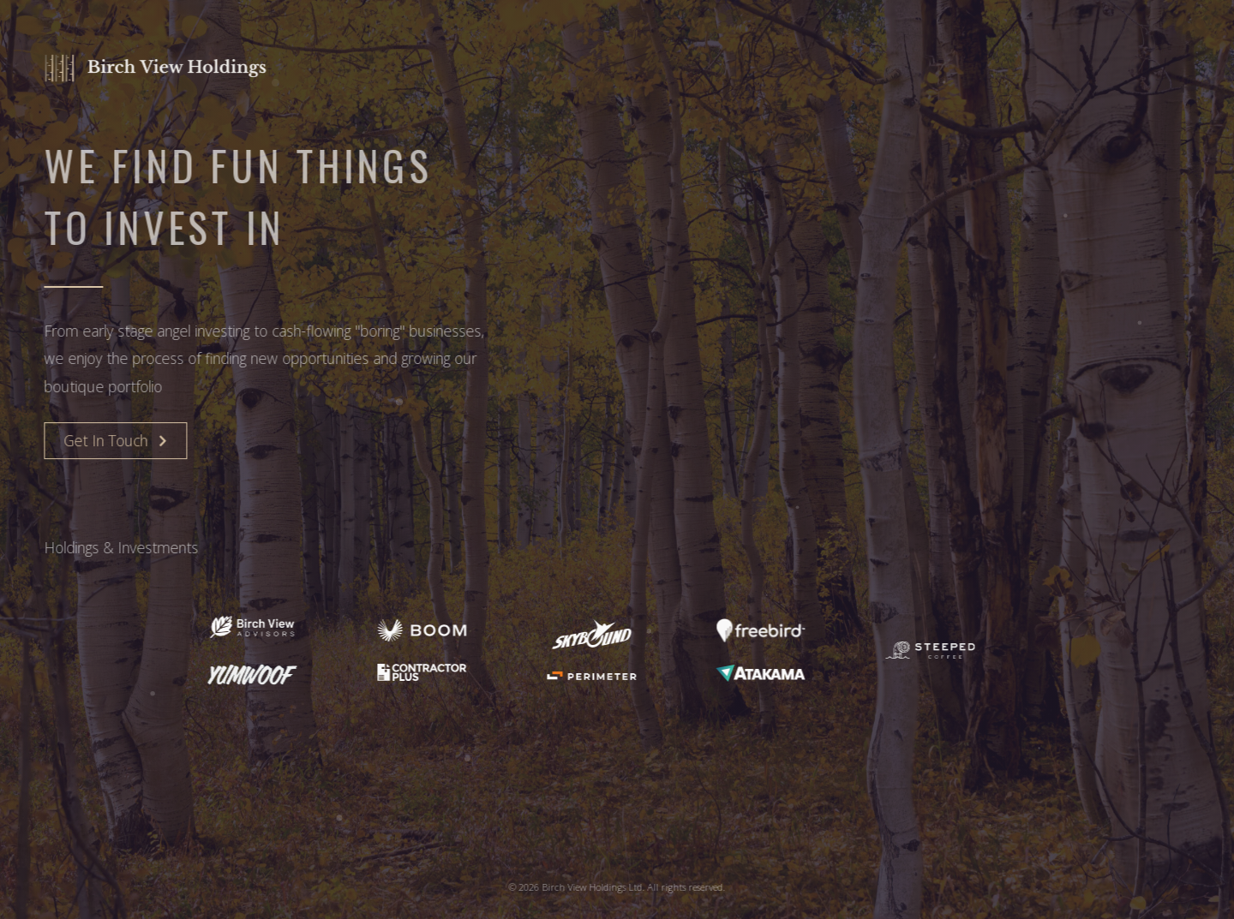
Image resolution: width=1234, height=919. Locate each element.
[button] (114, 441)
